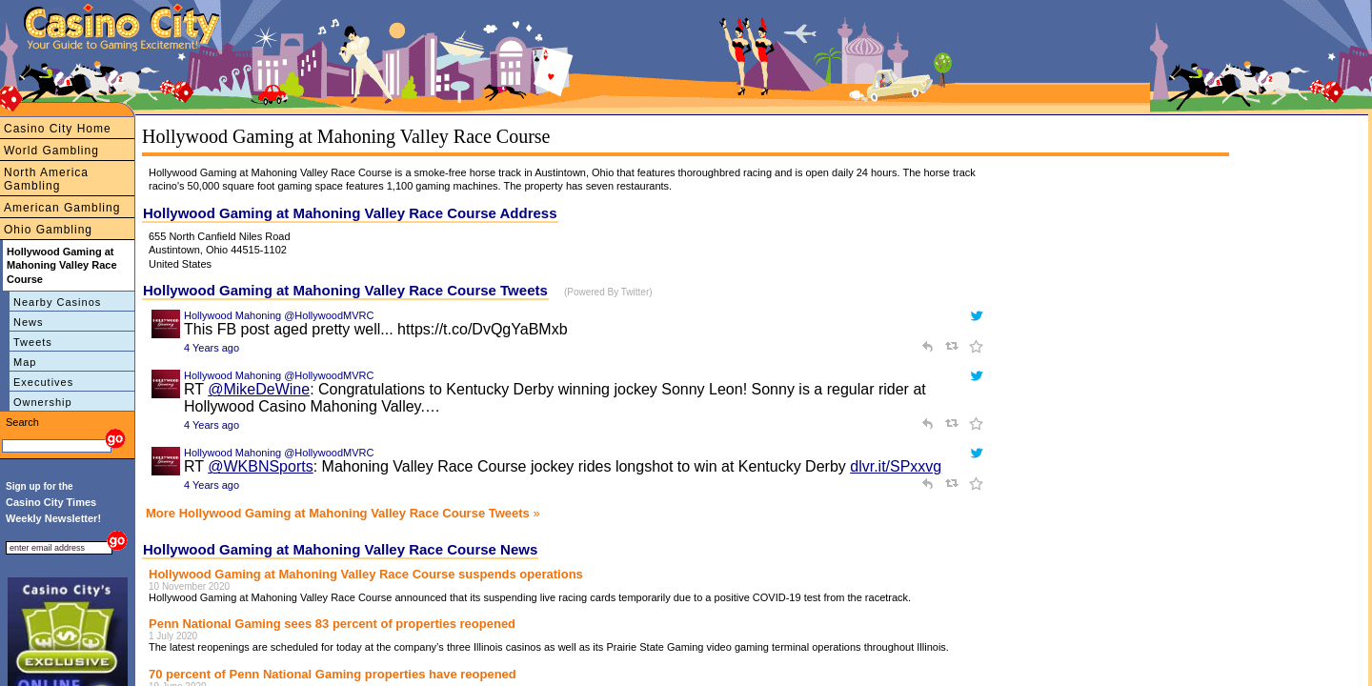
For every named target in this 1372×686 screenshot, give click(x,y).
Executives (43, 382)
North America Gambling (46, 179)
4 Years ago (211, 347)
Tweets (32, 342)
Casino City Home (57, 128)
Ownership (42, 402)
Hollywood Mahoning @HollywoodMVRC (278, 315)
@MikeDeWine (259, 389)
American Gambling (62, 207)
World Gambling (51, 150)
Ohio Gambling (48, 229)
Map (24, 362)
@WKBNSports (260, 466)
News (28, 322)
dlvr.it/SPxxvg (895, 466)
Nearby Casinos (57, 302)
